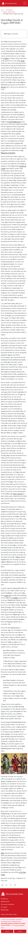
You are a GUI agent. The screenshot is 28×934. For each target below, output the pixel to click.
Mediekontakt (5, 901)
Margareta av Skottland (8, 153)
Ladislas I (15, 598)
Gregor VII (7, 595)
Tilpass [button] (2, 927)
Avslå (7, 931)
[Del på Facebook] (10, 885)
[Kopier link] (6, 885)
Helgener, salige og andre (9, 12)
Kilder (2, 853)
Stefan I (6, 58)
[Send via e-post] (2, 885)
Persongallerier (9, 10)
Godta (20, 931)
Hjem (2, 10)
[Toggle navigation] (24, 3)
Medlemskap (5, 910)
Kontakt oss (4, 899)
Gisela (22, 61)
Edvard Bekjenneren (15, 122)
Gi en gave (4, 907)
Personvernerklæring (7, 904)
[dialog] (14, 926)
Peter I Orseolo (18, 494)
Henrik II (3, 87)
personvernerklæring (19, 925)
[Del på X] (14, 885)
